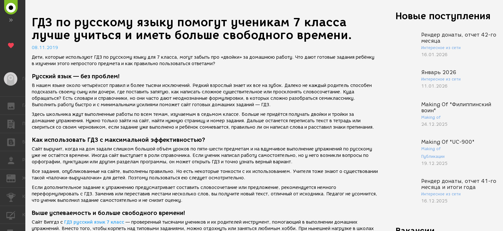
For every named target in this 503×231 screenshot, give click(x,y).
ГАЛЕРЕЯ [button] (14, 106)
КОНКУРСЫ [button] (14, 197)
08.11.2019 (45, 47)
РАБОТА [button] (14, 160)
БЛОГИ (14, 141)
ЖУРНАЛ (14, 178)
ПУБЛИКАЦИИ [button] (14, 124)
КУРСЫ (14, 214)
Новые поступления (443, 15)
